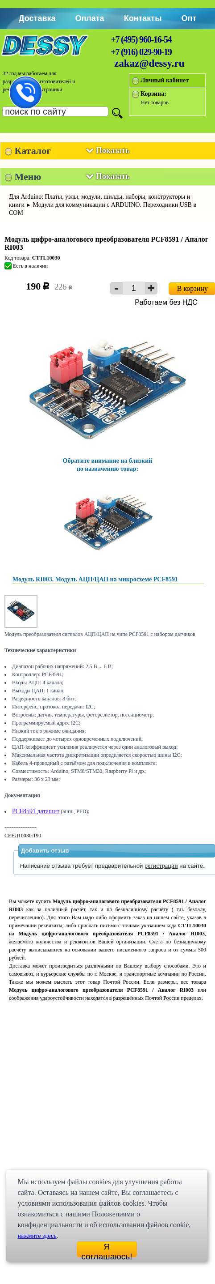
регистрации (161, 865)
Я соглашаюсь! (106, 1249)
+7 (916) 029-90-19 (141, 52)
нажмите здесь (36, 1236)
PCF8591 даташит (35, 811)
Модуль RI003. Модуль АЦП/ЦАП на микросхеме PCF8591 (95, 579)
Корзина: (153, 93)
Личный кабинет (165, 80)
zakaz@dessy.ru (149, 63)
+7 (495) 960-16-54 (141, 39)
